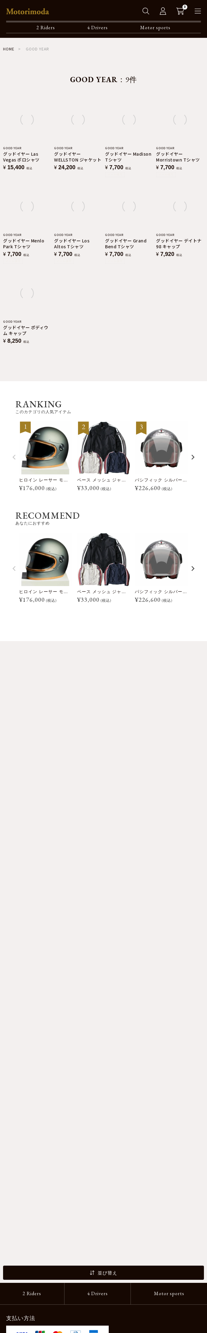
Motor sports (155, 27)
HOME (8, 48)
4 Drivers (97, 27)
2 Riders (46, 27)
